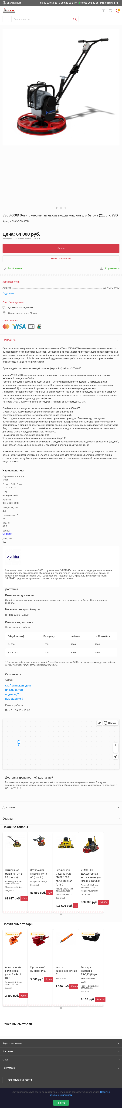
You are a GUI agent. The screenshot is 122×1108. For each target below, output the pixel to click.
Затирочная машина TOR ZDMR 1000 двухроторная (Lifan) (64, 877)
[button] (57, 208)
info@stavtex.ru (109, 3)
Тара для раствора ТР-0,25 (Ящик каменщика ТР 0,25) (89, 974)
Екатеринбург (14, 3)
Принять (61, 1103)
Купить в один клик (61, 258)
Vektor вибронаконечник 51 (66, 971)
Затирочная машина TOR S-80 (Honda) (14, 874)
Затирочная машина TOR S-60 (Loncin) (39, 874)
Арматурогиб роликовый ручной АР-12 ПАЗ (13, 973)
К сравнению (112, 268)
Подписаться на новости (19, 1080)
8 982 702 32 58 (90, 3)
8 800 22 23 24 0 (68, 3)
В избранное (15, 268)
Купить (61, 248)
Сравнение (103, 11)
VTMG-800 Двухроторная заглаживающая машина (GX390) (91, 876)
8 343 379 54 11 (48, 3)
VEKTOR (7, 534)
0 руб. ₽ (117, 11)
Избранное (110, 11)
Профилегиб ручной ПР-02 (38, 969)
